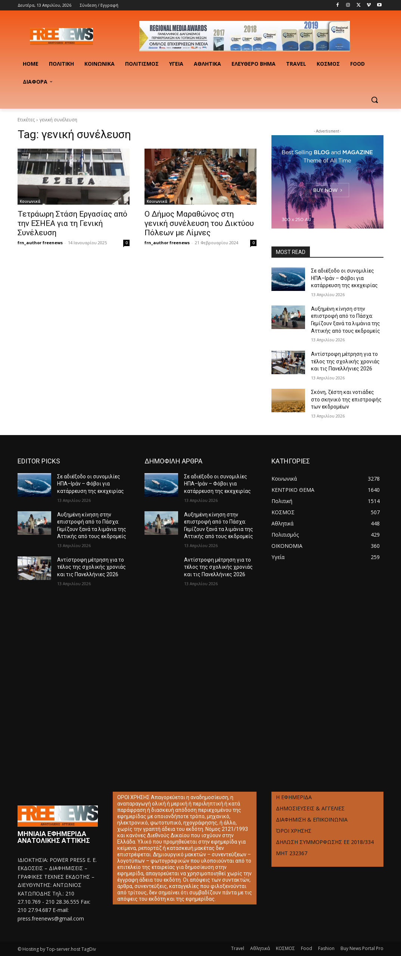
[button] (374, 100)
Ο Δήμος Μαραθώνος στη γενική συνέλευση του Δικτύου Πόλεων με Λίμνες (199, 223)
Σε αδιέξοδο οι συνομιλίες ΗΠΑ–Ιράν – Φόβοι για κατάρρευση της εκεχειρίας (344, 278)
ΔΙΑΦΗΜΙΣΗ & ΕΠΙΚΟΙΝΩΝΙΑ (312, 819)
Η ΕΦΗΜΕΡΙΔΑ (294, 797)
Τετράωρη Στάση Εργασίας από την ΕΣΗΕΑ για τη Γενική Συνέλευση (72, 223)
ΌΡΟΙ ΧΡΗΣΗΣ (293, 830)
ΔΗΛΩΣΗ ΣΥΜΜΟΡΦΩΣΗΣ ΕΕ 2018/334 (325, 841)
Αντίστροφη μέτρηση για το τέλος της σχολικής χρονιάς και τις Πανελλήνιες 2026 (345, 361)
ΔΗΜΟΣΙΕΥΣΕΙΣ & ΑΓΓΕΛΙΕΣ (310, 808)
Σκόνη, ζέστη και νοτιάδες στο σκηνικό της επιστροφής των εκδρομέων (346, 399)
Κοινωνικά (30, 201)
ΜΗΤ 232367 (291, 853)
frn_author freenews (40, 242)
